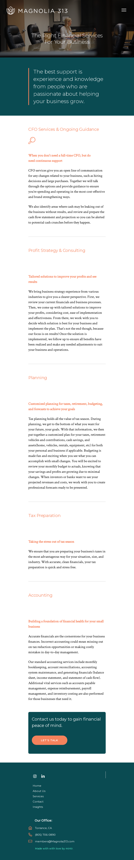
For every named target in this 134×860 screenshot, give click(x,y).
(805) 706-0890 (45, 834)
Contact (38, 801)
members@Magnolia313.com (54, 841)
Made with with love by (50, 848)
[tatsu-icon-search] (31, 140)
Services (38, 796)
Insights (38, 807)
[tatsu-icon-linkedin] (44, 776)
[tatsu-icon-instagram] (36, 776)
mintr (69, 848)
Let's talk (49, 740)
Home (37, 785)
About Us (39, 791)
